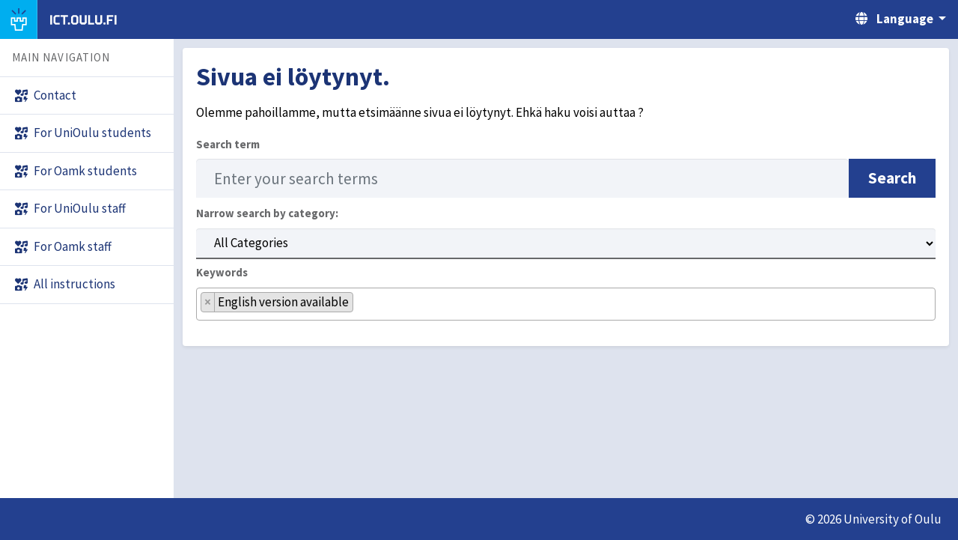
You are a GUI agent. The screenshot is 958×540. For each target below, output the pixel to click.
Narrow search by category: (267, 213)
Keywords (222, 272)
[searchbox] (362, 309)
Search (892, 178)
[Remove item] (208, 302)
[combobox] (566, 304)
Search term (228, 144)
